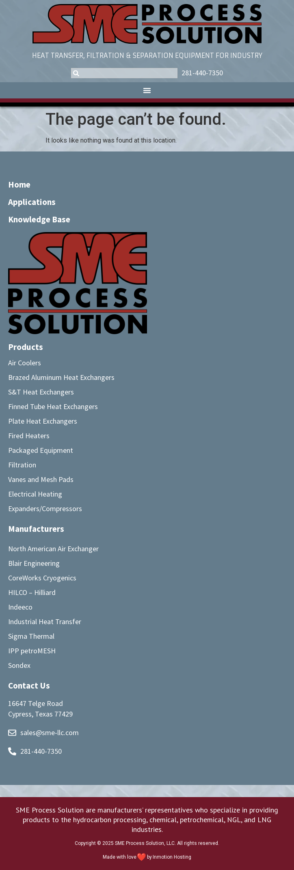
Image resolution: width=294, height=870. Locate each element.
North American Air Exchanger (53, 548)
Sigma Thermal (31, 636)
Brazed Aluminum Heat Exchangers (61, 377)
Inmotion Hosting (172, 857)
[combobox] (124, 73)
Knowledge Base (39, 219)
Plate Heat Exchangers (42, 421)
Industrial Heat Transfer (44, 621)
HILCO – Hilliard (32, 592)
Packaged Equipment (40, 450)
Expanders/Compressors (45, 508)
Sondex (19, 665)
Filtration (22, 464)
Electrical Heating (35, 494)
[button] (147, 90)
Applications (32, 201)
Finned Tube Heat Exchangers (53, 406)
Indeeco (20, 607)
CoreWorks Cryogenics (42, 577)
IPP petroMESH (32, 650)
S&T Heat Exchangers (41, 392)
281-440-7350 (202, 72)
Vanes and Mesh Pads (41, 479)
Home (19, 184)
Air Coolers (24, 362)
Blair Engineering (34, 563)
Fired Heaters (29, 435)
